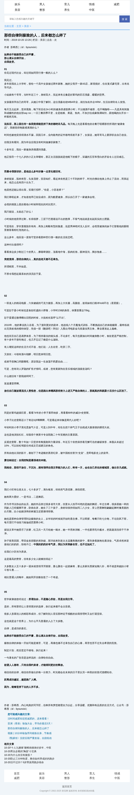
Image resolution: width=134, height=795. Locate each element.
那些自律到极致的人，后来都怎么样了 (28, 728)
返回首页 (67, 786)
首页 (17, 773)
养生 (67, 9)
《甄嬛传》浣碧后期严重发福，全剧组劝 (30, 738)
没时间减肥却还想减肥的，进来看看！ (28, 718)
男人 (42, 4)
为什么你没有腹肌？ (21, 755)
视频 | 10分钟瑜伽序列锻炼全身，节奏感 (29, 733)
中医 (92, 9)
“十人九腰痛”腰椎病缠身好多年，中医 (30, 747)
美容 (17, 9)
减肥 (116, 4)
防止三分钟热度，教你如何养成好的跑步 (32, 758)
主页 (18, 26)
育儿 (67, 4)
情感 (92, 4)
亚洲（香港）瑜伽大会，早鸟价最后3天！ (30, 723)
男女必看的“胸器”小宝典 (23, 751)
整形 (42, 9)
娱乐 (17, 4)
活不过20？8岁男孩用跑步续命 (27, 762)
